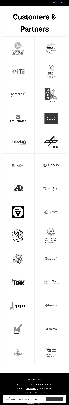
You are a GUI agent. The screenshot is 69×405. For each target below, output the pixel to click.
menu (2, 3)
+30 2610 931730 (31, 389)
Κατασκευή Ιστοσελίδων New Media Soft (34, 403)
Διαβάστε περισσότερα (16, 401)
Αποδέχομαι (54, 399)
